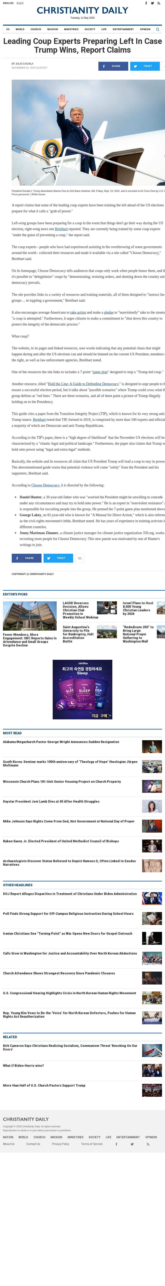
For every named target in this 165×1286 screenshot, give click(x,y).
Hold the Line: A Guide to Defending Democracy (83, 384)
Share (109, 66)
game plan (100, 372)
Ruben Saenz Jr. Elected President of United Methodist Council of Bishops (61, 841)
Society (89, 29)
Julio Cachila (24, 63)
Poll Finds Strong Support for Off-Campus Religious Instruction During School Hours (68, 914)
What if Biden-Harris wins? (23, 1066)
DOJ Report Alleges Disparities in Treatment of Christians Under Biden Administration (70, 894)
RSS (159, 3)
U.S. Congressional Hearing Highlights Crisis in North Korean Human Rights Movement (69, 993)
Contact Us (33, 1144)
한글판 (20, 3)
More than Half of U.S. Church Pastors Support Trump (44, 1085)
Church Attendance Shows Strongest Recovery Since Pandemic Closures (59, 973)
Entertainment (123, 29)
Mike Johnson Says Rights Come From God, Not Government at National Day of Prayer (69, 821)
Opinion (145, 29)
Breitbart (61, 229)
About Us (9, 1144)
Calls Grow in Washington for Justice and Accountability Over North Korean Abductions (70, 953)
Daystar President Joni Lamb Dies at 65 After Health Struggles (51, 801)
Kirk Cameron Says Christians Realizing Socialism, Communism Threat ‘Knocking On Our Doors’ (70, 1047)
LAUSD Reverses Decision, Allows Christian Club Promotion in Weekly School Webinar (81, 610)
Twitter (152, 3)
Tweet (141, 66)
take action (78, 312)
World (20, 29)
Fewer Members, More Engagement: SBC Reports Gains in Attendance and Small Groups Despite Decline (29, 640)
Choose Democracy (45, 485)
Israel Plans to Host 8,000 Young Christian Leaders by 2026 (138, 608)
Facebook (146, 3)
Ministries (71, 29)
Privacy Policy (60, 1144)
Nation (8, 1137)
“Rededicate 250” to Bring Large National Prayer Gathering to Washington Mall (138, 634)
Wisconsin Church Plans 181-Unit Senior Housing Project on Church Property (62, 782)
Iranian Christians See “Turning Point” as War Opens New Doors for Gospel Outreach (67, 933)
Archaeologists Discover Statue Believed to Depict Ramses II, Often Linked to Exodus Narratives (69, 863)
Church (35, 29)
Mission (52, 29)
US (8, 29)
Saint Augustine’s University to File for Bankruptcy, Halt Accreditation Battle (78, 634)
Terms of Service (92, 1144)
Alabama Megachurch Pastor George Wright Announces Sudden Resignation (61, 742)
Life (104, 29)
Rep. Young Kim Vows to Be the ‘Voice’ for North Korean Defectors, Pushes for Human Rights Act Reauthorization (69, 1014)
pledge (109, 312)
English (8, 3)
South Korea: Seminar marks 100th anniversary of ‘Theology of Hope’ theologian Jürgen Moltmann (70, 763)
